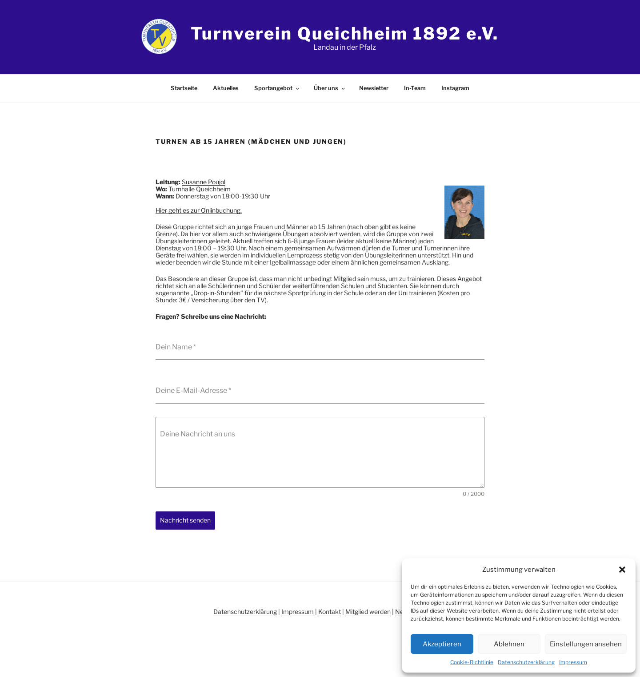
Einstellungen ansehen (586, 644)
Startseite (184, 88)
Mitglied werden (368, 611)
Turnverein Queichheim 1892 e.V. (344, 33)
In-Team (415, 88)
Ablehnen (509, 644)
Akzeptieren (442, 644)
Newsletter (373, 88)
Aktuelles (226, 88)
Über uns (330, 88)
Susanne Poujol (203, 182)
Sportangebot (277, 88)
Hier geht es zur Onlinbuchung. (199, 210)
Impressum (573, 662)
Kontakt (329, 611)
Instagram (455, 88)
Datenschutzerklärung (526, 662)
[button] (622, 569)
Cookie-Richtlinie (471, 662)
